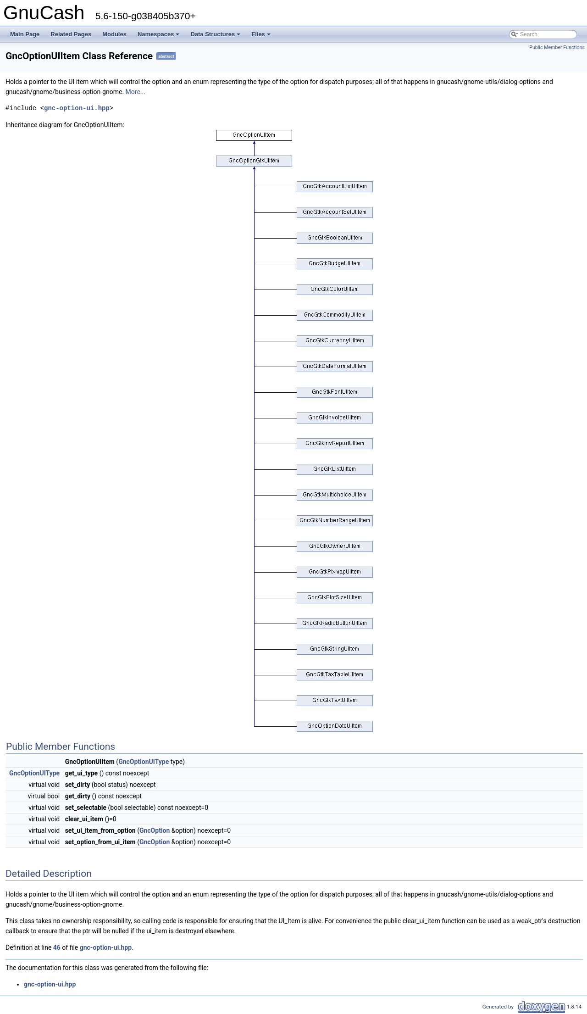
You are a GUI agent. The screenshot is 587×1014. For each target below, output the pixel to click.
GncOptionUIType (143, 761)
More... (135, 91)
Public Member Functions (557, 47)
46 (57, 947)
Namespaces (159, 37)
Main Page (24, 34)
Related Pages (70, 34)
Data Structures (216, 37)
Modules (114, 34)
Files (261, 37)
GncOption (154, 830)
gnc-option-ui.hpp (77, 108)
